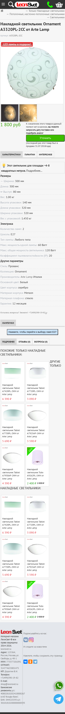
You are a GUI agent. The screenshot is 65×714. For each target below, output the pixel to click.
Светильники (57, 17)
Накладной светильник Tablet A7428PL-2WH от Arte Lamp (11, 390)
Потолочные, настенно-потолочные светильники (37, 14)
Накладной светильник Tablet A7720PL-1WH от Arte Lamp (36, 390)
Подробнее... (34, 170)
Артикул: (4, 35)
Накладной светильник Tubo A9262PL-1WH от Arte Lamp (35, 474)
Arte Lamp (27, 276)
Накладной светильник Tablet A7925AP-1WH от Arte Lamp (36, 432)
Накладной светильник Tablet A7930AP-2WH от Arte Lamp (11, 474)
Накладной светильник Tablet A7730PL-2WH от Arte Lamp (11, 432)
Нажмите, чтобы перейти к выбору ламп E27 (32, 332)
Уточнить (45, 138)
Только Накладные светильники (46, 10)
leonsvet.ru (6, 649)
